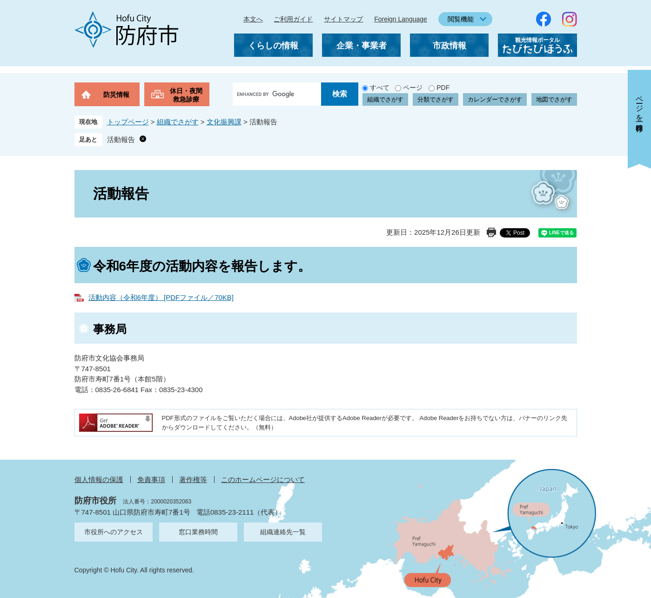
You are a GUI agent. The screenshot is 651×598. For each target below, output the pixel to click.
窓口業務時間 (198, 532)
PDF (443, 87)
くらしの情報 (273, 45)
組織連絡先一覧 (283, 532)
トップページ (128, 122)
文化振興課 (224, 122)
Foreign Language (400, 19)
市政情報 (449, 45)
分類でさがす (435, 99)
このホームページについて (263, 479)
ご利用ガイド (293, 19)
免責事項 (151, 479)
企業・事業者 (361, 45)
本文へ (253, 19)
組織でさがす (385, 99)
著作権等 (193, 479)
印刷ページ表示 (491, 232)
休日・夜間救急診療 (186, 95)
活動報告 (121, 139)
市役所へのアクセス (113, 532)
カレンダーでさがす (495, 99)
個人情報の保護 (98, 479)
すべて (379, 87)
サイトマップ (343, 19)
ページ (413, 87)
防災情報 (116, 94)
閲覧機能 (461, 19)
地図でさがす (554, 99)
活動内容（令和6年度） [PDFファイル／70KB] (161, 297)
